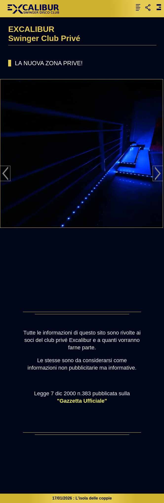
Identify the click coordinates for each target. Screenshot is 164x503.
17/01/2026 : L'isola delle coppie (82, 498)
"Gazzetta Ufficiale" (82, 401)
